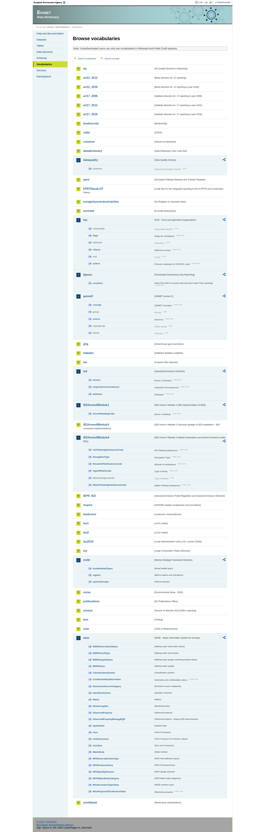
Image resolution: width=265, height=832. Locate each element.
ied (85, 371)
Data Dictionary (62, 27)
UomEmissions (101, 739)
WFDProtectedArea (103, 765)
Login (200, 2)
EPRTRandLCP (93, 188)
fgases (87, 274)
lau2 (86, 532)
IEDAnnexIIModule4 (96, 437)
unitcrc (96, 263)
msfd (86, 559)
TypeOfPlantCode (102, 471)
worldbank (90, 802)
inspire (87, 505)
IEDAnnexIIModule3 (96, 424)
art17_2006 (90, 96)
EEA (51, 2)
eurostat (88, 210)
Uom (95, 732)
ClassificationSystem (104, 672)
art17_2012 (90, 105)
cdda (86, 132)
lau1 (86, 523)
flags (95, 235)
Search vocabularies (87, 59)
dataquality (90, 159)
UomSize (97, 745)
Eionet (50, 27)
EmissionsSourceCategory (107, 686)
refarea (96, 249)
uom (86, 628)
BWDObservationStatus (105, 646)
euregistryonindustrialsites (101, 201)
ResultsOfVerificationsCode (107, 464)
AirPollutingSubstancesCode (108, 449)
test (85, 619)
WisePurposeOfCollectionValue (109, 791)
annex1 (96, 380)
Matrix (96, 699)
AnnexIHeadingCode (104, 413)
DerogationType (101, 457)
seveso (88, 610)
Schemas (42, 58)
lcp (85, 550)
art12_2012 (90, 77)
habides (88, 353)
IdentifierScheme (102, 693)
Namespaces (44, 76)
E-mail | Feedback (47, 821)
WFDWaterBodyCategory (106, 778)
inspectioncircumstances (106, 387)
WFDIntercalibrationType (106, 758)
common (89, 141)
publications (91, 601)
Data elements (45, 52)
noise (87, 592)
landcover (89, 514)
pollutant (97, 394)
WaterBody (98, 752)
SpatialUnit (98, 725)
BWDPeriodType (101, 653)
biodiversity (91, 123)
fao (85, 219)
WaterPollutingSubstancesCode (110, 485)
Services (41, 70)
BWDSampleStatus (103, 659)
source (96, 319)
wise (86, 637)
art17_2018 (90, 114)
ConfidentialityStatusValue (107, 679)
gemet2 (88, 296)
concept (97, 305)
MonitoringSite (100, 706)
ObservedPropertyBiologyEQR (109, 719)
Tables (40, 45)
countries (98, 283)
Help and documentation (50, 33)
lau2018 (88, 541)
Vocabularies (44, 64)
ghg (85, 343)
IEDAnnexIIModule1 (96, 404)
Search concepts (112, 59)
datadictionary (92, 150)
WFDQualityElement (103, 771)
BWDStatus (99, 666)
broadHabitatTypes (103, 568)
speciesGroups (101, 581)
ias (85, 362)
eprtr (86, 179)
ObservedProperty (102, 712)
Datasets (42, 39)
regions (97, 575)
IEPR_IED (89, 495)
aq (85, 68)
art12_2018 (90, 86)
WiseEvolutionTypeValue (106, 785)
